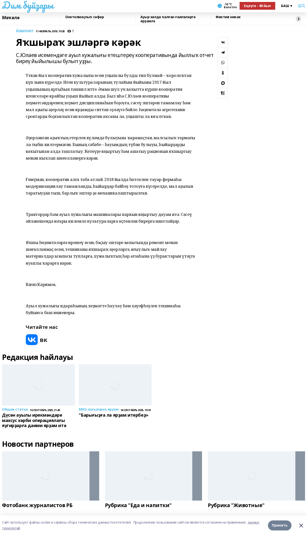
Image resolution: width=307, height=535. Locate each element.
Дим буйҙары (27, 5)
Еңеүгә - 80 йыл (257, 5)
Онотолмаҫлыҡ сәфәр (84, 17)
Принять (280, 525)
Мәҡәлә (10, 17)
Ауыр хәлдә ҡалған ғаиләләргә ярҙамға (167, 19)
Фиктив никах (228, 17)
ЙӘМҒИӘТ (25, 31)
